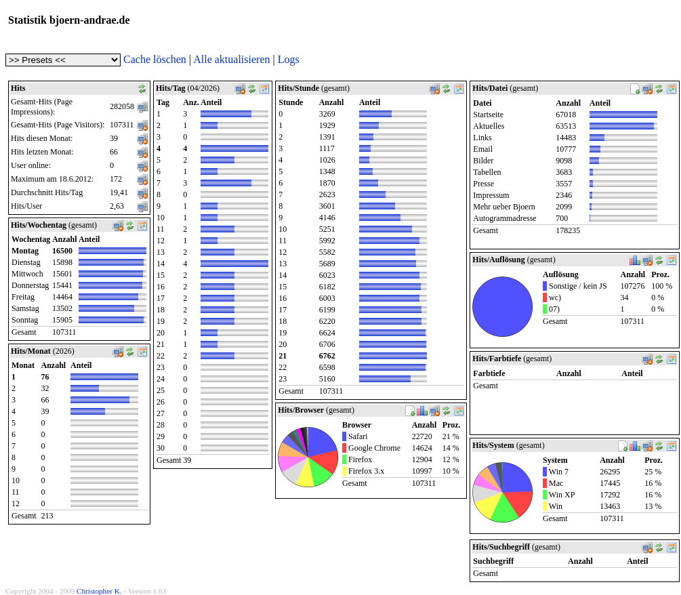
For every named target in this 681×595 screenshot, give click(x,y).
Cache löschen (154, 59)
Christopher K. (99, 591)
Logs (289, 59)
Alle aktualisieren (231, 59)
